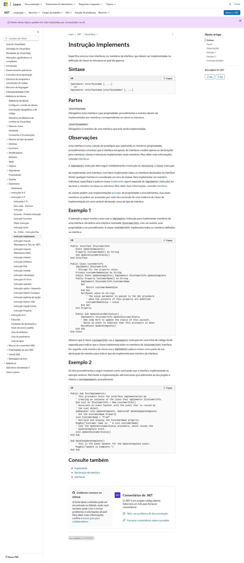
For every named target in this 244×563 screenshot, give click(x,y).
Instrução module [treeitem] (22, 270)
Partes (209, 44)
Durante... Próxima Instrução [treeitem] (27, 214)
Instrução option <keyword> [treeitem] (27, 288)
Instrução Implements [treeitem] (24, 236)
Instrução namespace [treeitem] (24, 275)
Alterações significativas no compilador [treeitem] (19, 59)
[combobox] (21, 38)
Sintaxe (210, 40)
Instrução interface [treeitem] (23, 261)
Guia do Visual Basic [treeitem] (15, 44)
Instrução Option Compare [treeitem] (26, 292)
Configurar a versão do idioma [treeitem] (23, 105)
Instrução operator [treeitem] (23, 283)
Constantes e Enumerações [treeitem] (22, 134)
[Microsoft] (6, 4)
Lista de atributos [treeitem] (19, 332)
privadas (116, 192)
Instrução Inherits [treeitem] (22, 257)
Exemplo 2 (211, 56)
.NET (79, 34)
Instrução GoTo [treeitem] (21, 227)
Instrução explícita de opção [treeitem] (27, 297)
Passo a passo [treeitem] (12, 372)
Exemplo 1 (211, 52)
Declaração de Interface (87, 472)
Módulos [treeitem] (13, 157)
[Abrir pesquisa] (230, 4)
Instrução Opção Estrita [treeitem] (25, 306)
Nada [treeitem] (11, 161)
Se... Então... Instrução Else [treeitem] (26, 231)
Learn (71, 34)
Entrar (237, 3)
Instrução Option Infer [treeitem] (24, 301)
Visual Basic (90, 34)
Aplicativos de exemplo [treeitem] (17, 367)
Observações (212, 48)
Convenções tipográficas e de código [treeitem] (23, 111)
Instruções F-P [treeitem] (21, 201)
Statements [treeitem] (16, 188)
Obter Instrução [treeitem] (21, 223)
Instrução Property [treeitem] (23, 310)
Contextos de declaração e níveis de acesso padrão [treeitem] (23, 325)
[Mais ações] (173, 34)
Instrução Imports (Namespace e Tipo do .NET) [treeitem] (27, 242)
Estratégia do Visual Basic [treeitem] (18, 48)
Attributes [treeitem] (13, 130)
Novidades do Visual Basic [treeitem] (18, 53)
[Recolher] (38, 32)
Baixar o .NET (232, 12)
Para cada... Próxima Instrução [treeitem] (23, 207)
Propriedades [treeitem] (15, 174)
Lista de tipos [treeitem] (17, 340)
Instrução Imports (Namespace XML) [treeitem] (22, 251)
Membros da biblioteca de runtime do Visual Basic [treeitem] (21, 119)
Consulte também (214, 60)
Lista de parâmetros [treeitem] (20, 336)
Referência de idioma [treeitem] (18, 100)
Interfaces (83, 158)
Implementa (80, 468)
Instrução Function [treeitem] (23, 218)
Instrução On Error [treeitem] (23, 279)
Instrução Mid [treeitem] (20, 266)
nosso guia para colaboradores (86, 519)
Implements (117, 181)
